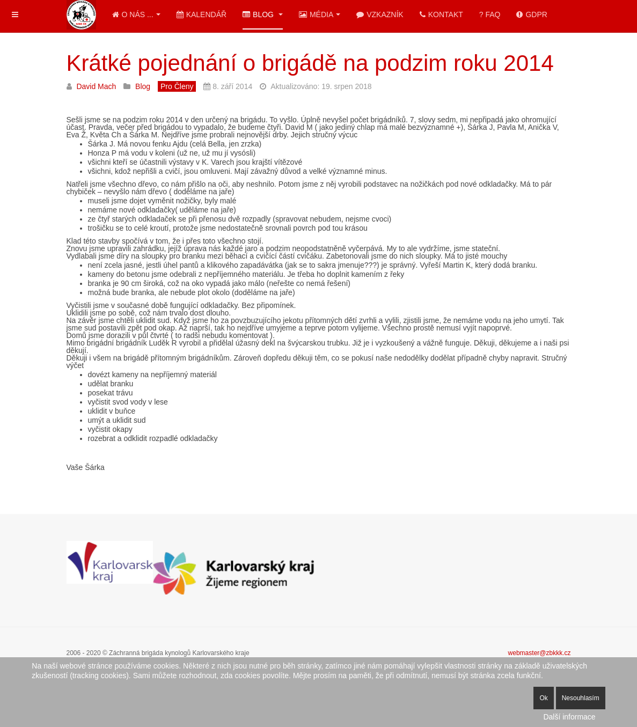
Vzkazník (379, 14)
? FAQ (490, 14)
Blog (263, 14)
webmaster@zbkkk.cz (539, 653)
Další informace (569, 717)
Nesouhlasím (580, 698)
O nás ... (136, 14)
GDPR (531, 14)
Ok (543, 698)
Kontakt (441, 14)
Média (319, 14)
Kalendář (201, 14)
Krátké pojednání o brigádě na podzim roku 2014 (310, 63)
